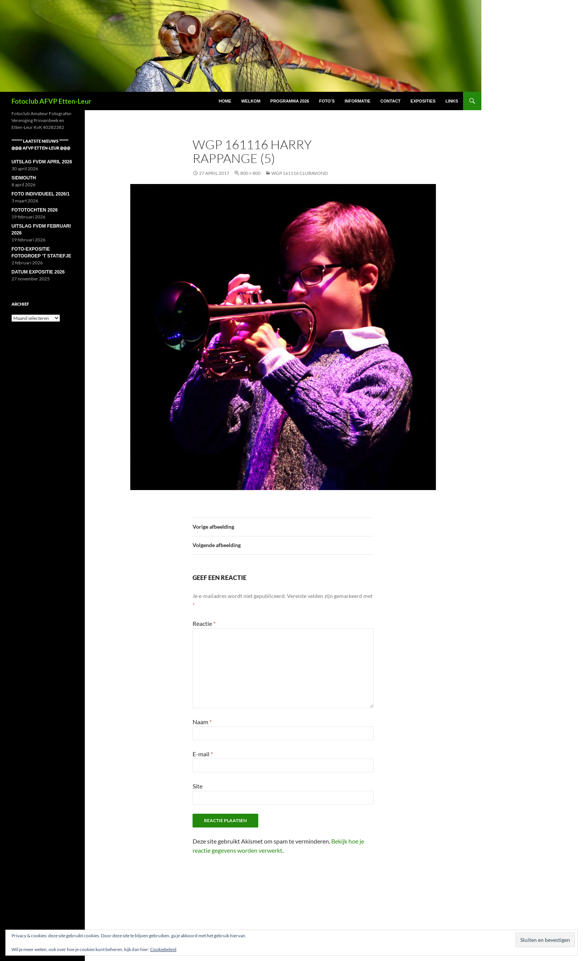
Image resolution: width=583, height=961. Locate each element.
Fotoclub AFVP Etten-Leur (51, 101)
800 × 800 (250, 173)
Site (197, 786)
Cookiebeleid (163, 949)
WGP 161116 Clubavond (299, 173)
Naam (202, 721)
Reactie (204, 623)
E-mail (203, 753)
